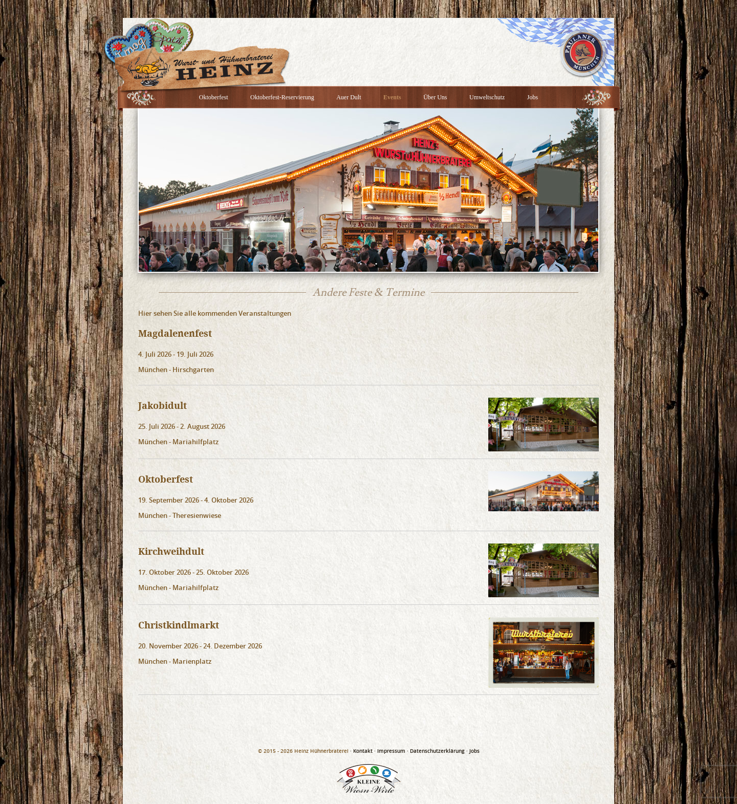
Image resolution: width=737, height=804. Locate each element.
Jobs (532, 97)
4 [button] (391, 264)
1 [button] (345, 264)
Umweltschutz (487, 97)
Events (392, 97)
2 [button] (361, 264)
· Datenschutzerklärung (436, 751)
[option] (368, 189)
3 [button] (376, 264)
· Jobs (473, 751)
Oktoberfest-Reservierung (282, 97)
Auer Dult (348, 97)
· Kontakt (361, 751)
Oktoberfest (213, 97)
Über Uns (435, 97)
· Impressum (389, 751)
